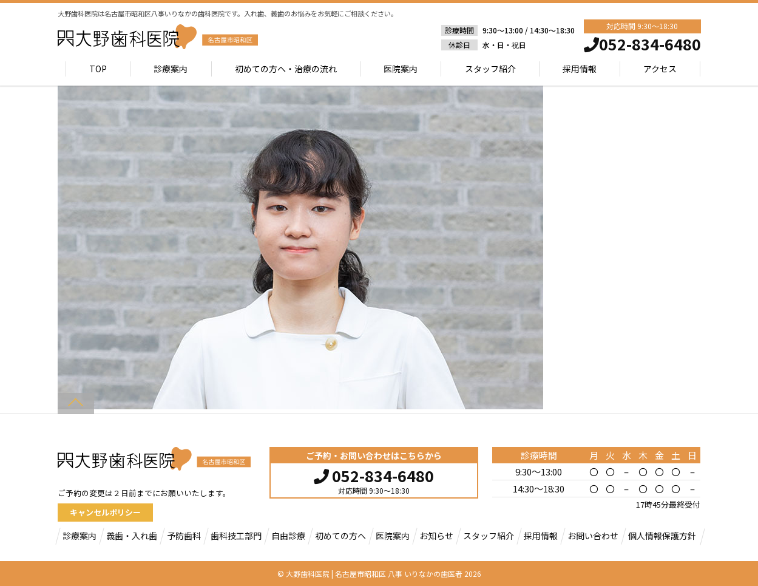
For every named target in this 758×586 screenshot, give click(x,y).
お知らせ (436, 536)
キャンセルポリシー (105, 512)
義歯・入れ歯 (131, 536)
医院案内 (401, 69)
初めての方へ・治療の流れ (286, 69)
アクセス (660, 69)
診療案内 (171, 69)
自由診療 (288, 536)
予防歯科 (184, 536)
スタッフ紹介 (490, 69)
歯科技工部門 (236, 536)
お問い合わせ (592, 536)
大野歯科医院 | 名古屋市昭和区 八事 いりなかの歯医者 (374, 573)
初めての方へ (340, 536)
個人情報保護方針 (662, 536)
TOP (98, 69)
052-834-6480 (374, 474)
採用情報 (580, 69)
